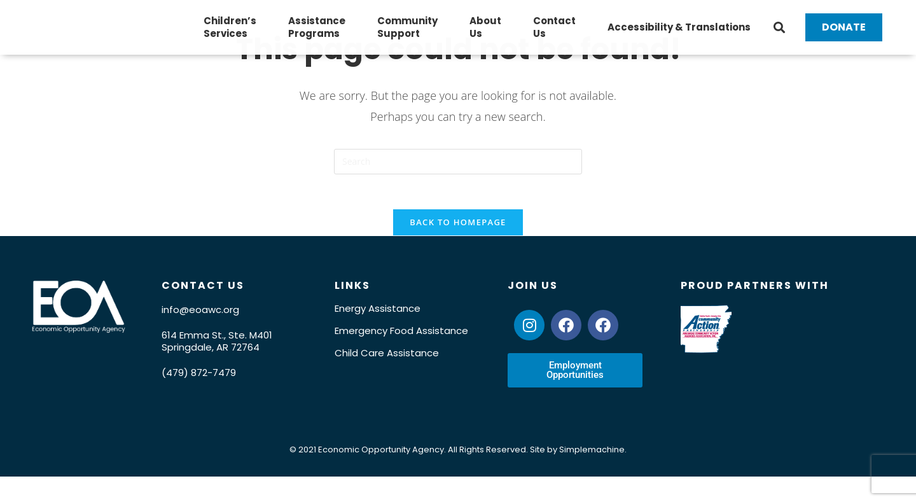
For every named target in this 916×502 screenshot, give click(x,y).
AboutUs (485, 35)
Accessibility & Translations (679, 35)
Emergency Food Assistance (401, 350)
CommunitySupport (407, 35)
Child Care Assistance (387, 372)
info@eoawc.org (200, 329)
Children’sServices (230, 35)
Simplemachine (592, 469)
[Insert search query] (458, 177)
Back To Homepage (458, 242)
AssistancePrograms (316, 35)
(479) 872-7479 (199, 392)
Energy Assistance (377, 328)
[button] (779, 35)
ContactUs (554, 35)
